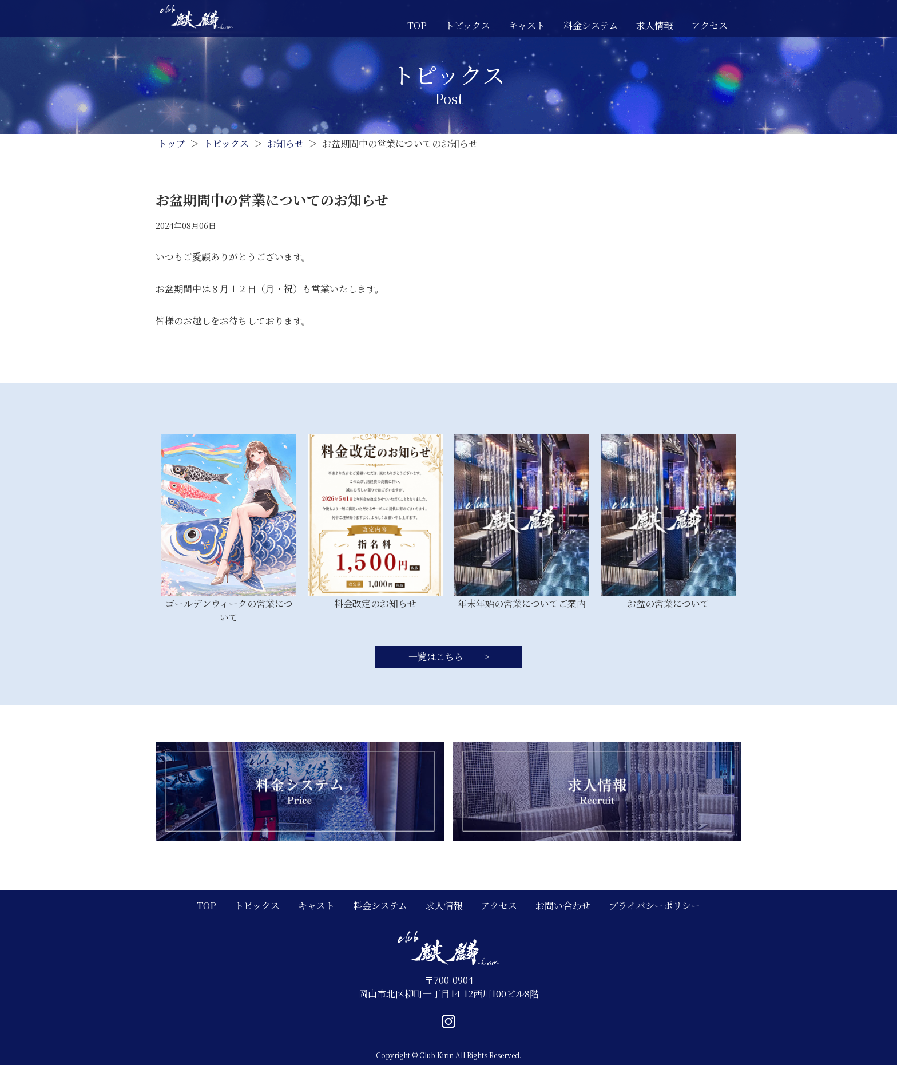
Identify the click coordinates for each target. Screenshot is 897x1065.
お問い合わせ (562, 905)
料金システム (590, 25)
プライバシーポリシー (654, 905)
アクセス (709, 25)
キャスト (527, 25)
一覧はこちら (437, 656)
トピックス (467, 25)
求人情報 (654, 25)
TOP (417, 25)
